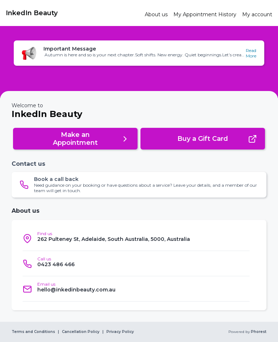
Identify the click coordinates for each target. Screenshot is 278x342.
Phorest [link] (258, 332)
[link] (72, 13)
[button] (139, 53)
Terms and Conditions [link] (33, 332)
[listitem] (136, 238)
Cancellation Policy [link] (81, 332)
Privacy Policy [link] (120, 332)
